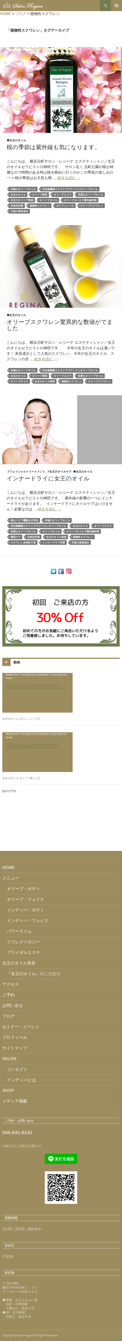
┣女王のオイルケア (59, 471)
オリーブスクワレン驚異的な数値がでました (60, 325)
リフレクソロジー (23, 942)
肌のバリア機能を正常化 (24, 520)
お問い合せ (12, 1005)
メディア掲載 (14, 1101)
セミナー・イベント (21, 1027)
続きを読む (68, 178)
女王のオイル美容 (45, 381)
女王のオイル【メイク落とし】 (21, 778)
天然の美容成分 (19, 211)
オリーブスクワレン (91, 205)
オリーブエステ (62, 194)
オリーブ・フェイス (25, 899)
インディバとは (21, 1080)
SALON (9, 1058)
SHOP (8, 1090)
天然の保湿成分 (80, 542)
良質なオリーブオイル (90, 194)
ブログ (8, 1016)
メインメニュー (116, 5)
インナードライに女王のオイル (48, 478)
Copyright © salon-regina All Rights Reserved (30, 1335)
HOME (8, 867)
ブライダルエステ (23, 952)
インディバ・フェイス (27, 920)
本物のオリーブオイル (23, 189)
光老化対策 (17, 205)
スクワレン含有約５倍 (23, 542)
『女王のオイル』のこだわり (34, 973)
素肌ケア (16, 537)
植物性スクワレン (40, 205)
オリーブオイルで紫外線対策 (80, 200)
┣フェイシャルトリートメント (26, 471)
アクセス (10, 984)
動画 (17, 662)
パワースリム (19, 931)
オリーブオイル (48, 200)
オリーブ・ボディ (23, 888)
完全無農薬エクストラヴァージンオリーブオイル (70, 189)
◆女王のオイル (16, 140)
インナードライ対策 (53, 542)
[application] (37, 693)
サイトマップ (14, 1048)
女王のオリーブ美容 (22, 200)
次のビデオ (11, 791)
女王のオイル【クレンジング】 (21, 718)
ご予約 (8, 995)
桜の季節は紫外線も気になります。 (53, 147)
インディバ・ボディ (25, 910)
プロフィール (14, 1037)
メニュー (10, 878)
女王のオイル (18, 194)
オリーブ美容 (39, 194)
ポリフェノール (65, 205)
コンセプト (17, 1069)
